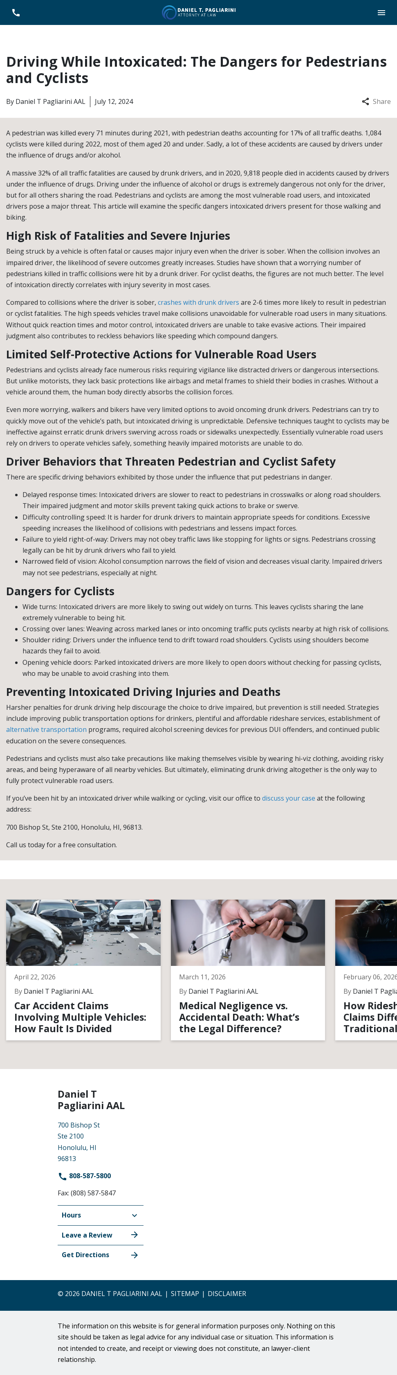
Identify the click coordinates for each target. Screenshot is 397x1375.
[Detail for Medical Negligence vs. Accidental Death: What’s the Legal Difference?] (253, 970)
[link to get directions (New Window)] (101, 1141)
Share (376, 101)
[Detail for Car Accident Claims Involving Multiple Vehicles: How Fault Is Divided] (88, 970)
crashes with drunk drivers (198, 302)
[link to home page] (199, 11)
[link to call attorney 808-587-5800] (16, 12)
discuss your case (288, 798)
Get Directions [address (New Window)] (100, 1254)
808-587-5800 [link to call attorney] (84, 1175)
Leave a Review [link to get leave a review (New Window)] (100, 1235)
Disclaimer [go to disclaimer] (227, 1293)
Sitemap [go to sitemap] (185, 1293)
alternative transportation (46, 729)
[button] (381, 12)
